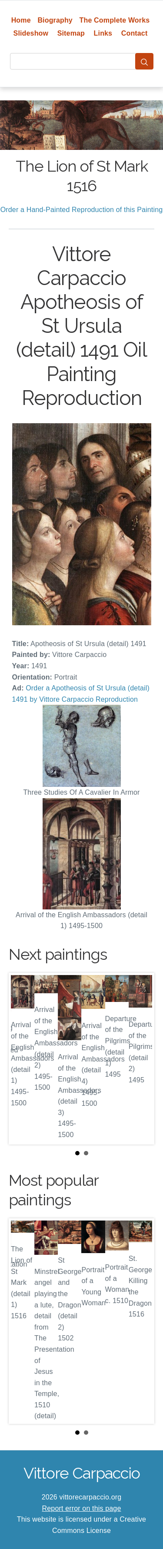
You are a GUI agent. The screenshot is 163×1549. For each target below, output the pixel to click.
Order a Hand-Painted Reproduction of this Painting (81, 209)
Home (21, 20)
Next (141, 1058)
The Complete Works (115, 20)
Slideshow (31, 33)
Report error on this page (81, 1508)
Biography (55, 20)
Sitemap (71, 33)
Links (103, 33)
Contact (134, 33)
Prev (22, 1058)
